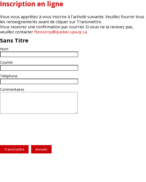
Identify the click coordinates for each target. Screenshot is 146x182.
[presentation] (38, 126)
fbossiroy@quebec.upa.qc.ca (60, 32)
